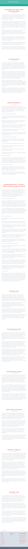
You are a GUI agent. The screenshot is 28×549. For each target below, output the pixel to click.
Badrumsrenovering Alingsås (6, 106)
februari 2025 (3, 539)
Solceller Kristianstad (5, 413)
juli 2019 (2, 544)
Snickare (3, 62)
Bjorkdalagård (13, 2)
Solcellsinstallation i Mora (6, 189)
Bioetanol (3, 294)
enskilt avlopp (10, 14)
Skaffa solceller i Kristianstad (14, 409)
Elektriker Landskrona (5, 453)
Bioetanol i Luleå (14, 291)
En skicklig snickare (14, 59)
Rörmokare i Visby (14, 492)
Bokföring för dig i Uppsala (14, 371)
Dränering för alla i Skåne (14, 329)
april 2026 (2, 535)
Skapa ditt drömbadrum (14, 102)
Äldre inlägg (4, 530)
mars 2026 (2, 536)
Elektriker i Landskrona (14, 449)
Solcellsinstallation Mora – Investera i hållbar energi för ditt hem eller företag (23, 541)
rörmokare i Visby (11, 495)
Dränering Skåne (4, 332)
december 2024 (3, 540)
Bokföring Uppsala (5, 375)
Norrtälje (6, 14)
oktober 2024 (3, 543)
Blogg (11, 535)
